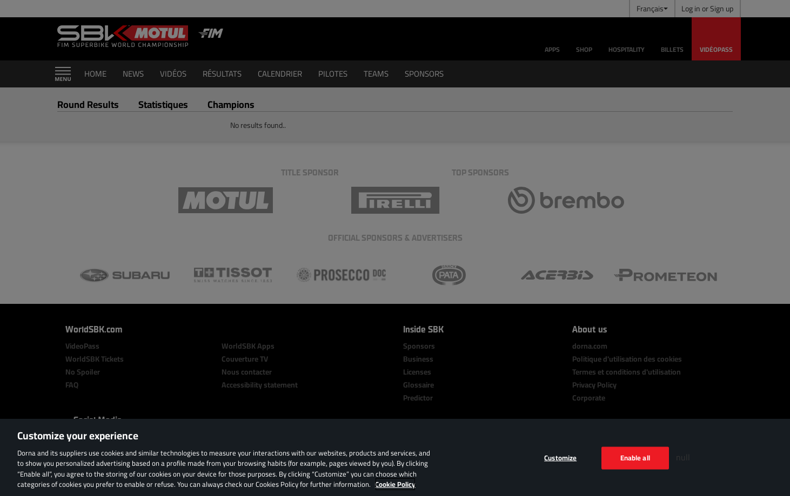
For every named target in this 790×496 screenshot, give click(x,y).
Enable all (635, 457)
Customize (560, 457)
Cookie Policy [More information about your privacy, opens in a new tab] (395, 484)
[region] (395, 457)
